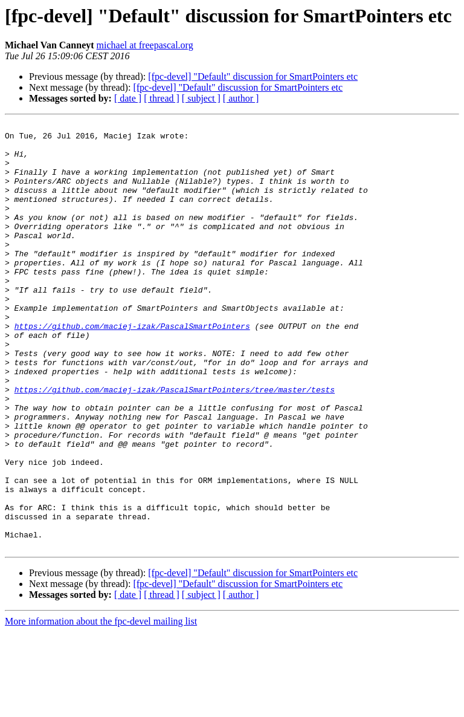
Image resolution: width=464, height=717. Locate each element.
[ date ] (127, 98)
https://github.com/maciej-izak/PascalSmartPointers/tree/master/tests (174, 443)
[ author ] (241, 98)
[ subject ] (201, 98)
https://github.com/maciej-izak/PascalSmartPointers (132, 367)
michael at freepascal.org (145, 45)
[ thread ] (161, 98)
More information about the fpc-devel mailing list (101, 706)
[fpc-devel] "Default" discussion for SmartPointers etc (253, 76)
